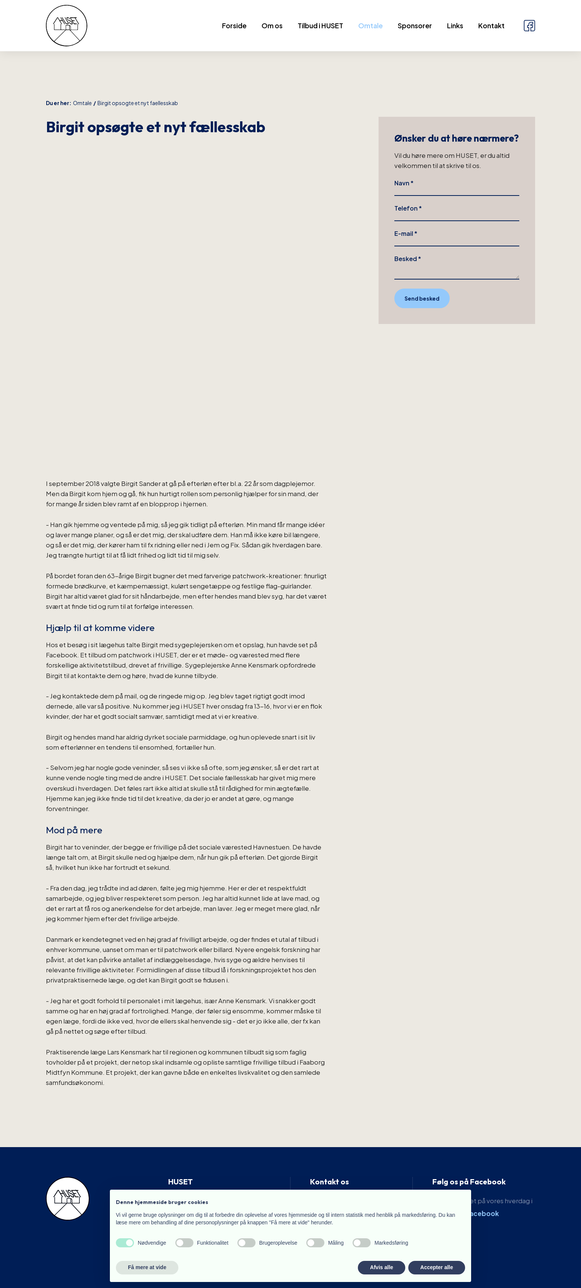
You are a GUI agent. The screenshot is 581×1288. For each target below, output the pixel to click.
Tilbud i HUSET (320, 25)
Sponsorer (415, 25)
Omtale (370, 25)
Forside (234, 25)
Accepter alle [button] (436, 1267)
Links (455, 25)
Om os (272, 25)
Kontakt (491, 25)
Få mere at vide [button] (147, 1267)
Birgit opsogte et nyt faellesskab (137, 102)
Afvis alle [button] (381, 1267)
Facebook (482, 1213)
